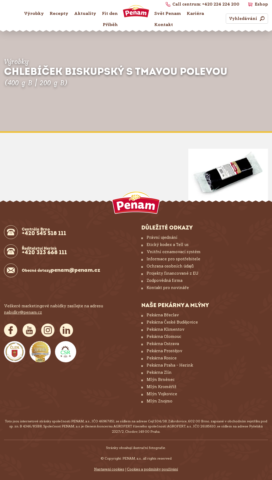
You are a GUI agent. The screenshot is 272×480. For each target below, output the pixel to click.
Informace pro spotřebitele (173, 259)
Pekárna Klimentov (165, 329)
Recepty (59, 13)
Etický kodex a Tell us (168, 244)
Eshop (261, 4)
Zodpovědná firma (164, 280)
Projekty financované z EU (172, 273)
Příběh (110, 24)
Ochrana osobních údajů (170, 266)
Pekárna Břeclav (163, 315)
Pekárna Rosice (162, 358)
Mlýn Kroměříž (161, 386)
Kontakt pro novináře (168, 287)
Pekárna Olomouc (164, 336)
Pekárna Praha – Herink (170, 365)
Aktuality (85, 13)
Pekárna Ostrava (163, 343)
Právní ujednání (162, 237)
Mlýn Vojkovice (162, 394)
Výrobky (34, 13)
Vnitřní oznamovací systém (174, 251)
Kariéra (195, 13)
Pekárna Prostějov (164, 351)
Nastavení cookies (109, 469)
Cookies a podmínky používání (152, 469)
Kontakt (163, 24)
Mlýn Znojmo (159, 401)
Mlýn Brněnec (161, 379)
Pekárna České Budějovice (172, 322)
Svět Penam (167, 13)
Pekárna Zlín (159, 372)
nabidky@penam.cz (23, 312)
